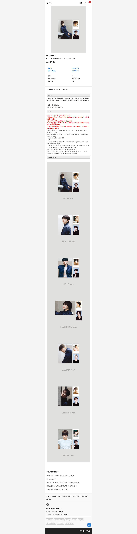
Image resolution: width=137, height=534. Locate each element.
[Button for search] (81, 3)
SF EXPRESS (69, 523)
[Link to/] (85, 3)
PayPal (81, 520)
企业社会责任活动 (82, 496)
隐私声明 (48, 499)
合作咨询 (54, 511)
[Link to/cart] (89, 3)
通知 (59, 496)
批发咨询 (61, 511)
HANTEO (49, 520)
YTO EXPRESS (51, 523)
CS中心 (48, 511)
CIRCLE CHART (59, 520)
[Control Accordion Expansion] (68, 508)
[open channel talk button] (89, 525)
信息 (69, 496)
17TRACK (60, 523)
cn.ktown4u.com (62, 514)
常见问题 (64, 496)
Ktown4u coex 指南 (51, 496)
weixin (74, 520)
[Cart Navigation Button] (89, 3)
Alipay (68, 520)
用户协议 (74, 496)
